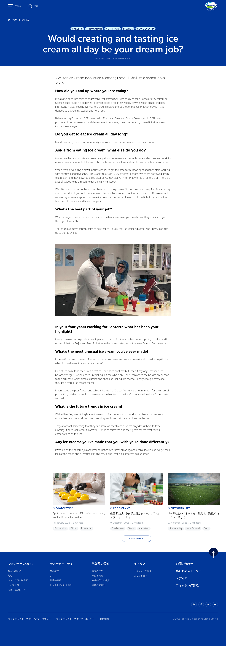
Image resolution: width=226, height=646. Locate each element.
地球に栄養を (98, 585)
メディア (181, 578)
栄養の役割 (97, 571)
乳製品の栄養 (100, 563)
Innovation (94, 29)
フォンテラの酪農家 (18, 580)
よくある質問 (141, 576)
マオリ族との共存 (17, 590)
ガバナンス (13, 585)
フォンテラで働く (143, 571)
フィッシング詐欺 (187, 585)
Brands (128, 29)
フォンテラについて (21, 563)
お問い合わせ (184, 563)
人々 (52, 576)
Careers (77, 29)
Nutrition (112, 29)
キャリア (140, 563)
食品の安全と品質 (101, 580)
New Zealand (145, 29)
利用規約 (104, 619)
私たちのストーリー (188, 571)
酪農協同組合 (14, 571)
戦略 (10, 576)
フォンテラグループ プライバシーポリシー (29, 619)
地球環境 (54, 571)
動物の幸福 (55, 580)
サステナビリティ (61, 563)
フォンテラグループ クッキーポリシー (75, 619)
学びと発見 (97, 576)
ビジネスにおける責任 (61, 585)
